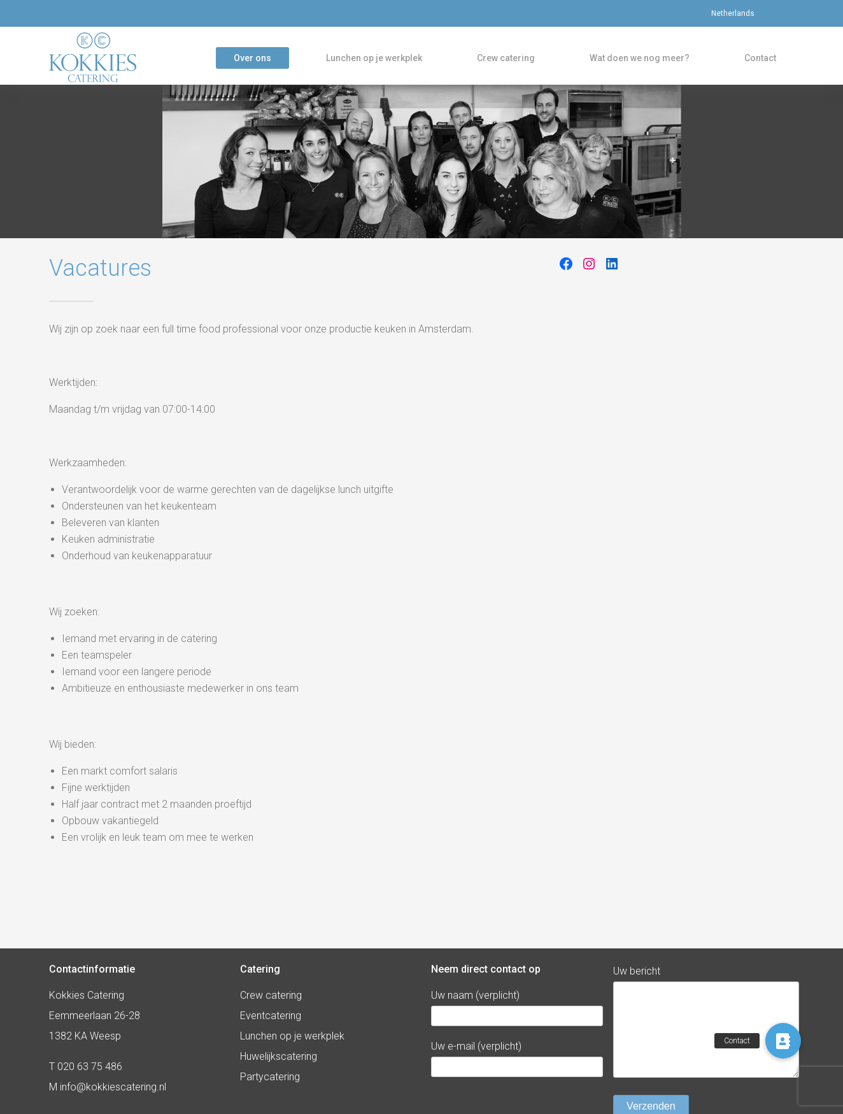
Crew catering (506, 60)
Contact (760, 60)
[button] (783, 1041)
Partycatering (270, 1077)
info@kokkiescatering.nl (113, 1087)
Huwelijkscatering (278, 1056)
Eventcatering (270, 1016)
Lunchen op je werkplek (374, 60)
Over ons (252, 60)
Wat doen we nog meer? (640, 60)
